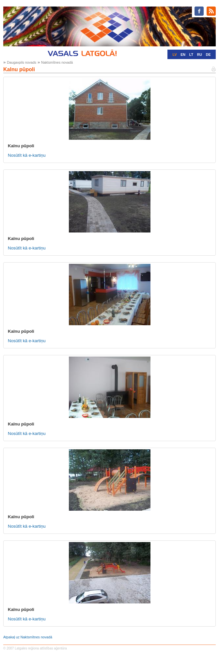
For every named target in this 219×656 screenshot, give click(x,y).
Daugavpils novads (21, 62)
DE (208, 54)
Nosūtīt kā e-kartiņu (27, 155)
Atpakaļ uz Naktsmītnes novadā (27, 637)
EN (182, 54)
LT (191, 54)
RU (199, 54)
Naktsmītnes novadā (57, 62)
